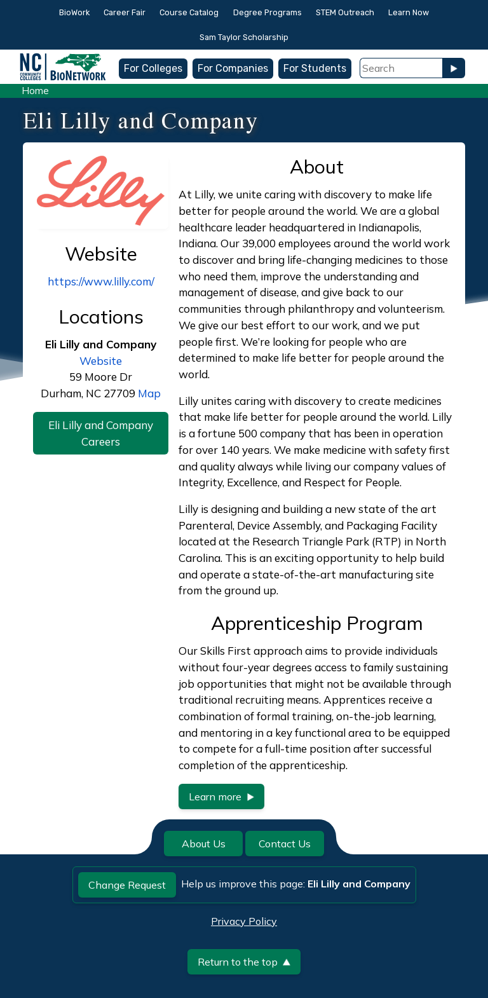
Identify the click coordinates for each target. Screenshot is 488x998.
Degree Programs (267, 12)
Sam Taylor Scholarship (244, 37)
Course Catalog (189, 12)
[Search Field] (401, 68)
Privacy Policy (244, 921)
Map (149, 393)
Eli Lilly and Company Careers (100, 433)
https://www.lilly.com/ (101, 281)
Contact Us (285, 843)
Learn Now (408, 12)
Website (100, 360)
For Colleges (153, 68)
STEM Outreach (345, 12)
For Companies (233, 68)
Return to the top (244, 961)
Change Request (127, 884)
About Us (204, 843)
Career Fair (125, 12)
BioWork (74, 12)
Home (35, 91)
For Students (314, 68)
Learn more (221, 796)
